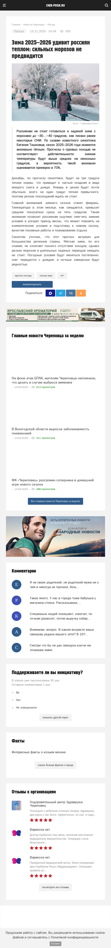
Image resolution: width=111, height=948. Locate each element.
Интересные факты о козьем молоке (39, 752)
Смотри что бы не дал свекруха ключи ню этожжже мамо (60, 647)
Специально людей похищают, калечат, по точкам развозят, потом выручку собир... (61, 616)
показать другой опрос (55, 717)
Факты (18, 741)
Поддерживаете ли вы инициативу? (47, 672)
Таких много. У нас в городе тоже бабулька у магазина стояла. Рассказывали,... (63, 600)
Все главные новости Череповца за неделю (55, 501)
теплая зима (46, 275)
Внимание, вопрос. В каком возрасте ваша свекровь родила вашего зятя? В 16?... (62, 632)
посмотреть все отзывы (55, 887)
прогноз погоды (23, 275)
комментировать (32, 284)
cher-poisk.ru (55, 5)
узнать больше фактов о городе (55, 765)
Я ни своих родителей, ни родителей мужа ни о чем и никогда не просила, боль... (64, 584)
